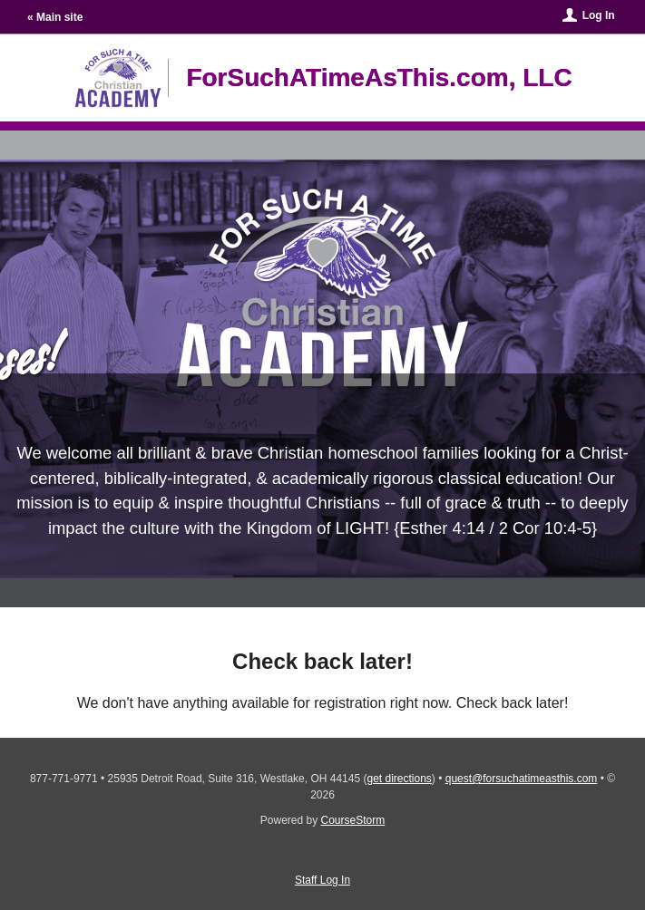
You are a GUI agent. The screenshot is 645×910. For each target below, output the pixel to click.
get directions (398, 778)
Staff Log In (322, 880)
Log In (598, 15)
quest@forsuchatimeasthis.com (521, 778)
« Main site (55, 17)
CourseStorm (353, 820)
